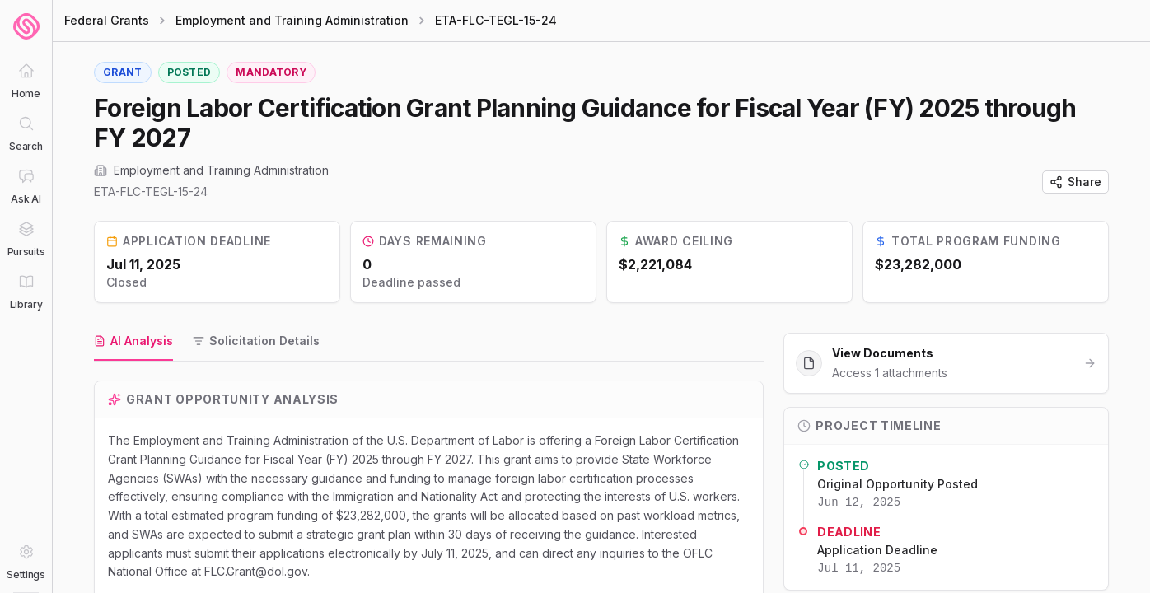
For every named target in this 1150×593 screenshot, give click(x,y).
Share (1075, 182)
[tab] (133, 342)
